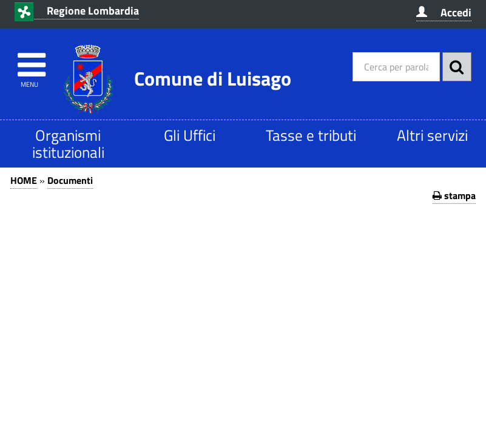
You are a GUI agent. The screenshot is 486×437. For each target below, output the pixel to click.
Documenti (70, 180)
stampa (454, 195)
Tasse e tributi (311, 135)
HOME (23, 180)
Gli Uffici (189, 135)
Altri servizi (432, 135)
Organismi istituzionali (68, 143)
